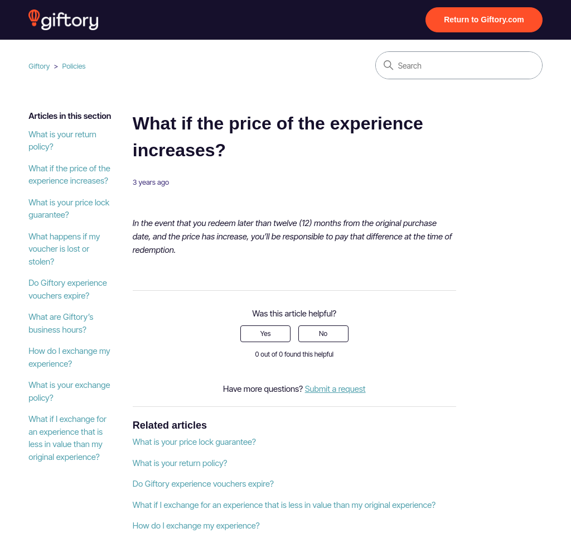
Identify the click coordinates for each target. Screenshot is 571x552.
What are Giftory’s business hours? (60, 323)
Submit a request (335, 388)
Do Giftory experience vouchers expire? (67, 289)
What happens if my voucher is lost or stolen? (64, 249)
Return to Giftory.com (484, 19)
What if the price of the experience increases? (69, 174)
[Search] (459, 65)
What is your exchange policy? (69, 391)
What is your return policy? (62, 140)
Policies (74, 65)
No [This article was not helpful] (323, 333)
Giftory (39, 65)
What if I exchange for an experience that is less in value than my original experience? (67, 438)
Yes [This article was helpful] (265, 333)
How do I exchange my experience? (69, 357)
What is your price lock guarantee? (68, 208)
